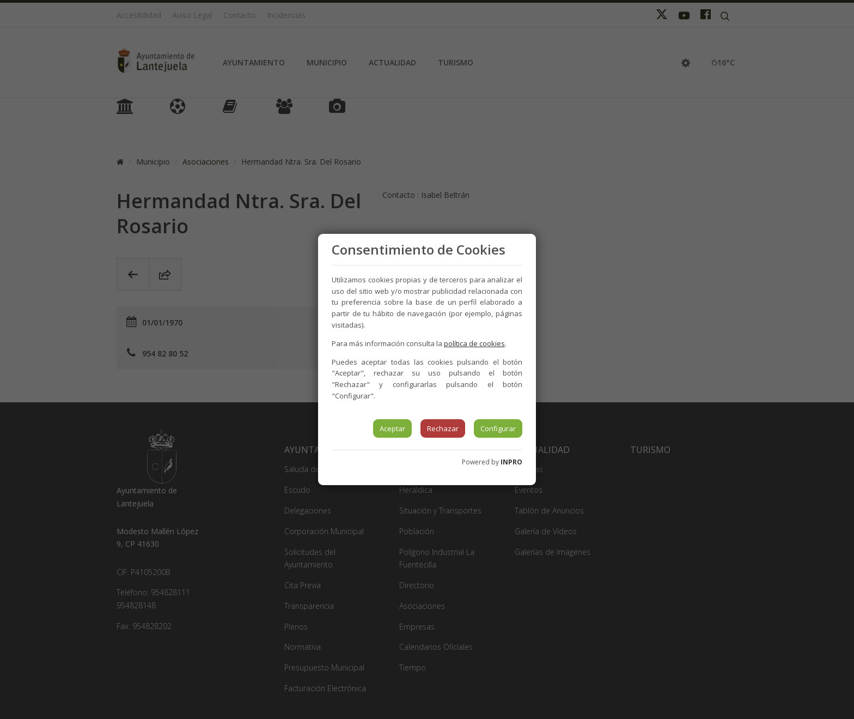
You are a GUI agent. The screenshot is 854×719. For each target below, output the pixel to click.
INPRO (511, 462)
